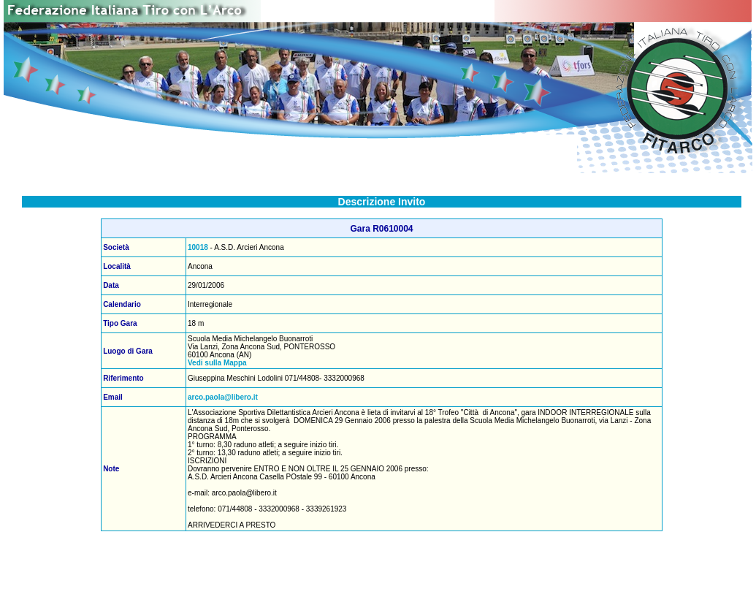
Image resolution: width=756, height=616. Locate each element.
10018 (198, 247)
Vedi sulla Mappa (217, 363)
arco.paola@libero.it (223, 397)
